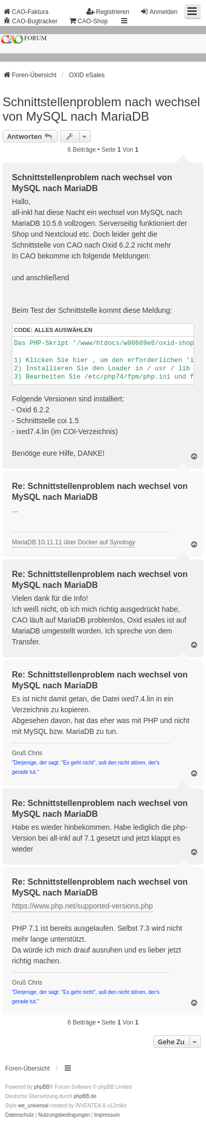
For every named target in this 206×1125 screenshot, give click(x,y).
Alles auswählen (63, 330)
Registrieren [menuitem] (107, 12)
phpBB (42, 1087)
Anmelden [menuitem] (159, 12)
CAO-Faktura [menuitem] (26, 12)
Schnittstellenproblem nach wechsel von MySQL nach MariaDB (101, 109)
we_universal (33, 1105)
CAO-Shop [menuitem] (88, 21)
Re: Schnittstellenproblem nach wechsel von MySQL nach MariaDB (100, 491)
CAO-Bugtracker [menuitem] (30, 21)
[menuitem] (19, 1115)
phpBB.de (84, 1096)
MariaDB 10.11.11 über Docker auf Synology (73, 542)
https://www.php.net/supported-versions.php (82, 906)
